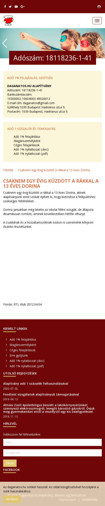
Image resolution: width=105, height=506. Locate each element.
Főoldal (8, 170)
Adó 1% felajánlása (27, 137)
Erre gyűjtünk (19, 355)
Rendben (12, 499)
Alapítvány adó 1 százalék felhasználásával (35, 383)
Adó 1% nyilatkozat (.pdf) (31, 154)
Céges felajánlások (27, 145)
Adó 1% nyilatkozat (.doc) (31, 149)
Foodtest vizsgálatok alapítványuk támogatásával (41, 394)
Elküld (10, 463)
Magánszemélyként (27, 141)
